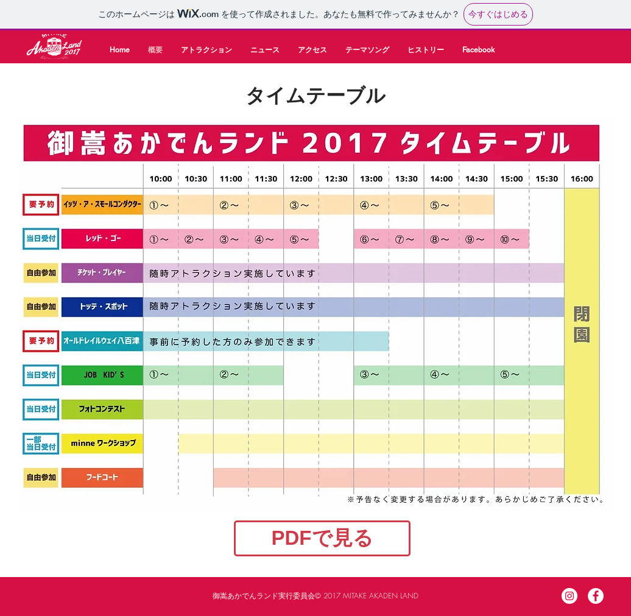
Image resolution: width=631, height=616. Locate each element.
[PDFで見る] (322, 538)
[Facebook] (596, 596)
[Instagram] (569, 596)
